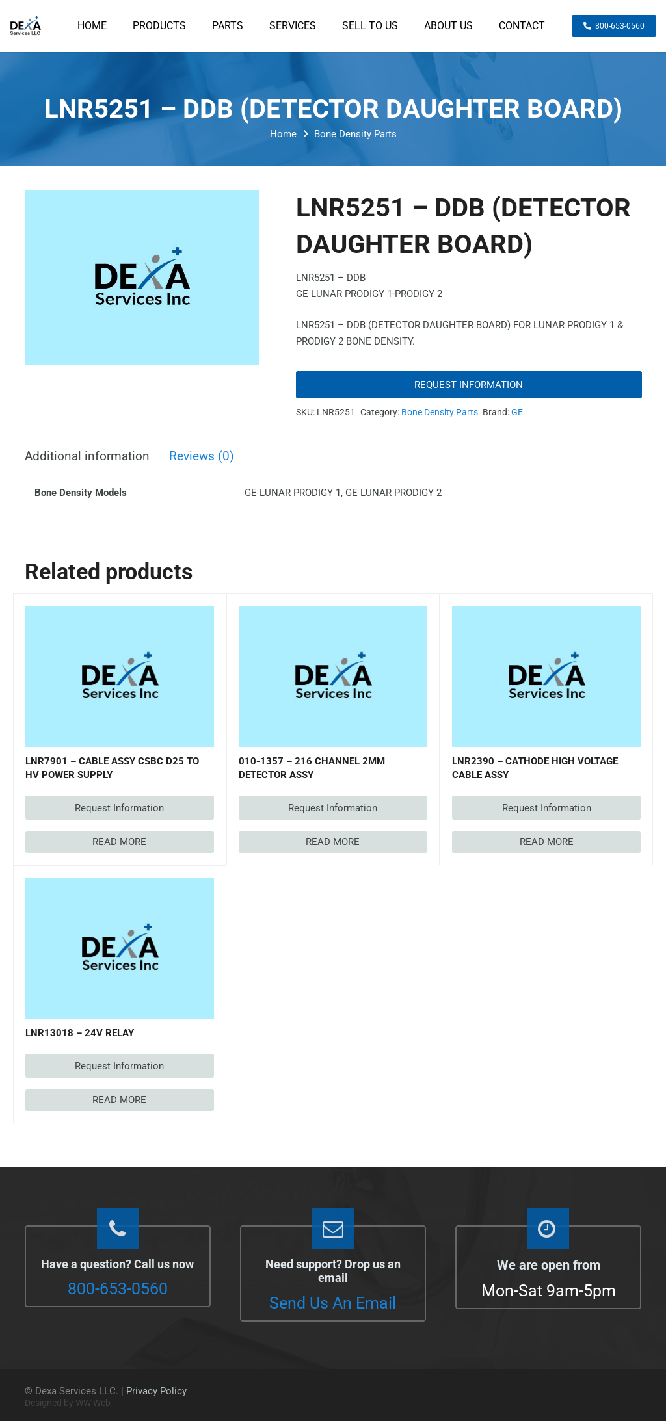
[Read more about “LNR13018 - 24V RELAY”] (119, 1100)
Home (283, 134)
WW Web (93, 1403)
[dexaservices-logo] (25, 26)
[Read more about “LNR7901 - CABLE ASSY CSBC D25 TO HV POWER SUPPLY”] (119, 842)
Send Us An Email (332, 1303)
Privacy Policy (156, 1391)
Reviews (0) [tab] (201, 456)
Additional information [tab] (87, 456)
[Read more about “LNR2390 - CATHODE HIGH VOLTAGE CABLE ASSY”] (546, 842)
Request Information (468, 385)
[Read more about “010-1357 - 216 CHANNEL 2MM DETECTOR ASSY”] (333, 842)
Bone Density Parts (355, 134)
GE (517, 412)
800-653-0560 (118, 1288)
